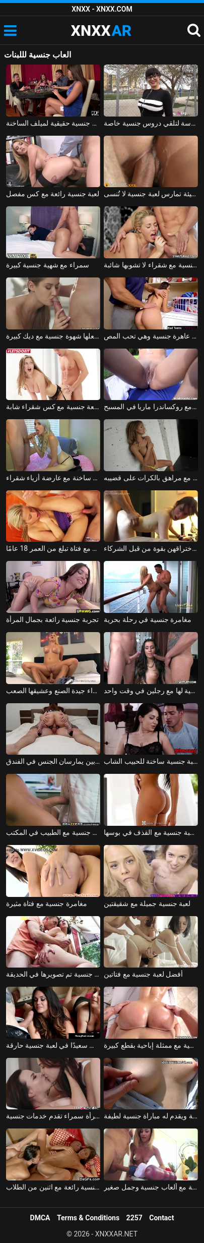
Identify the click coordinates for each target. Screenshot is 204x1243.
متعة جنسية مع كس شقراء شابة (53, 407)
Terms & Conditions (88, 1218)
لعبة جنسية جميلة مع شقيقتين (147, 903)
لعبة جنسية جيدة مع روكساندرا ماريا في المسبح (151, 407)
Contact (161, 1218)
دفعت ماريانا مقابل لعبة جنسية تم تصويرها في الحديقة (53, 974)
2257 (134, 1218)
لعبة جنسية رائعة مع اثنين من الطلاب (53, 1187)
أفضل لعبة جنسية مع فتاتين (143, 974)
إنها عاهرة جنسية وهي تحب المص (151, 336)
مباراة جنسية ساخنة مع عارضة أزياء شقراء (53, 478)
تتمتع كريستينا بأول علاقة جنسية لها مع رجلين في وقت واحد (151, 691)
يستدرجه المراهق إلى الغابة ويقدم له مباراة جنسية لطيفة (151, 1116)
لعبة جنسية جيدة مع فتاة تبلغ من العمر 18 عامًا (53, 548)
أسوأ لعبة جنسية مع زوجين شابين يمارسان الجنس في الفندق (53, 761)
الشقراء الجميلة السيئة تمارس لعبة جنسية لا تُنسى (151, 194)
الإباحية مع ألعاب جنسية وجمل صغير (151, 1187)
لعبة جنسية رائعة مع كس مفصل (52, 194)
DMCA (40, 1218)
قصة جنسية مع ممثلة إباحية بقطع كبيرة (151, 1045)
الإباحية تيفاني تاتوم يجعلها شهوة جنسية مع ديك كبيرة (53, 336)
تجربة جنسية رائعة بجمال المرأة (52, 619)
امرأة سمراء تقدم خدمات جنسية (53, 1116)
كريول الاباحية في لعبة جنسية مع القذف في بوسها (151, 832)
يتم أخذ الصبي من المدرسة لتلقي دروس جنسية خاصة (151, 123)
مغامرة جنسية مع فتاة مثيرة (46, 903)
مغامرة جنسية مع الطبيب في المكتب (53, 832)
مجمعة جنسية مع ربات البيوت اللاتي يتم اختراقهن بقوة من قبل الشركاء (151, 548)
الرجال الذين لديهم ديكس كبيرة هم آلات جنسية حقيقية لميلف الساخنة (53, 123)
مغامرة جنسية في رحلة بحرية (147, 619)
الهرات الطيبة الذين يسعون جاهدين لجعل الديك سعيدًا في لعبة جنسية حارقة (53, 1045)
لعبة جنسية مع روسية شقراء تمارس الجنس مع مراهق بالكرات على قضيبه (151, 478)
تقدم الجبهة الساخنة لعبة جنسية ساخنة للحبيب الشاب (151, 761)
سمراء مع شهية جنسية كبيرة (47, 265)
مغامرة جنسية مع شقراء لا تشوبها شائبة (151, 265)
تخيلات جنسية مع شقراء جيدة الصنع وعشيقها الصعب (53, 691)
